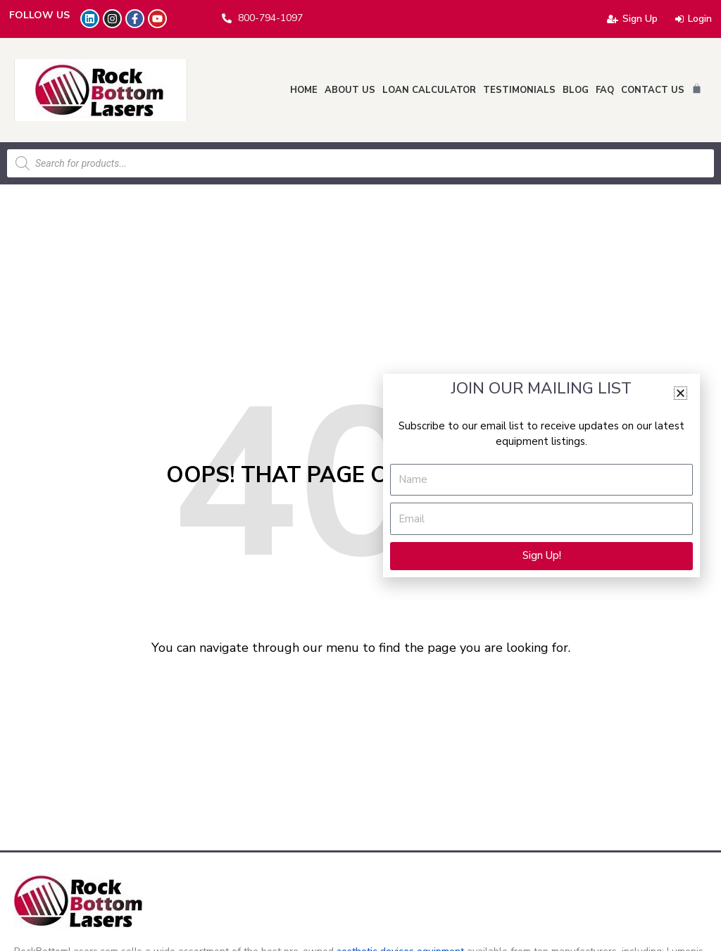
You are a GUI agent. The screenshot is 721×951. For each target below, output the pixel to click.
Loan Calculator (429, 90)
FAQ (605, 90)
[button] (680, 393)
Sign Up (632, 18)
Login (693, 18)
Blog (576, 90)
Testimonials (519, 90)
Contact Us (652, 90)
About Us (350, 90)
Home (304, 90)
